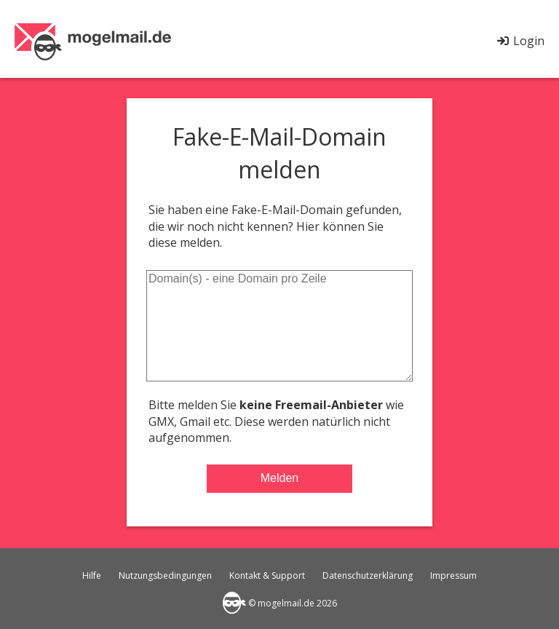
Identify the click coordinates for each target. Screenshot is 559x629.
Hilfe (91, 575)
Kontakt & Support (267, 575)
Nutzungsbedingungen (165, 575)
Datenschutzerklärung (367, 575)
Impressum (453, 575)
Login (520, 41)
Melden (279, 478)
